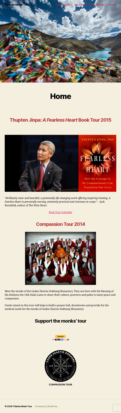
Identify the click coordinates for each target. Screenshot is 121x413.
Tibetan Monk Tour (17, 4)
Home (59, 4)
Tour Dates (79, 4)
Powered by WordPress (46, 406)
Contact (112, 4)
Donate (89, 4)
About (67, 4)
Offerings (99, 4)
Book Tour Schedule (60, 212)
